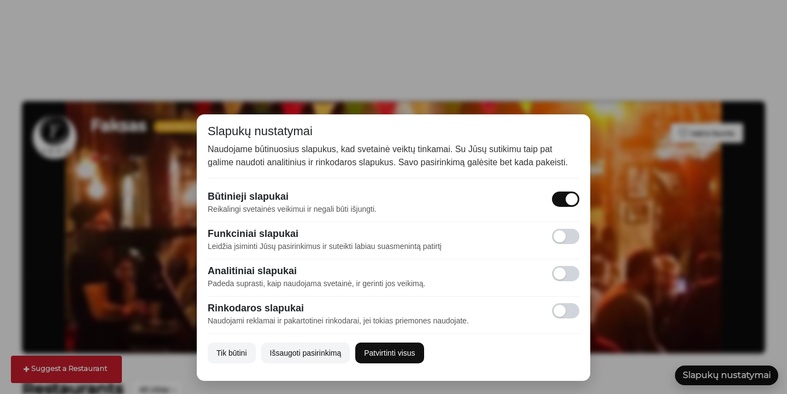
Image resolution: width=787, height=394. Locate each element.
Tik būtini (231, 353)
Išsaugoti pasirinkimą (306, 353)
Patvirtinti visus (389, 353)
